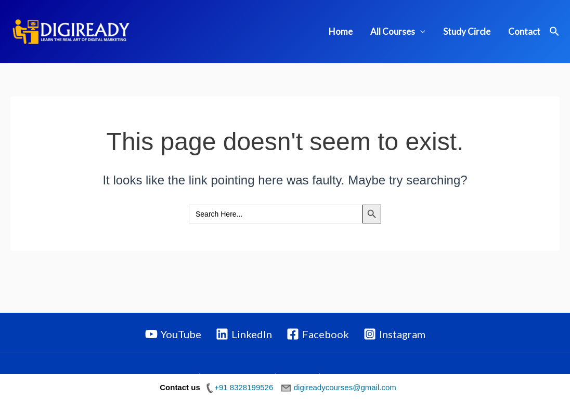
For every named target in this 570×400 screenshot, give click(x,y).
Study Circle (466, 31)
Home (341, 31)
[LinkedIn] (244, 334)
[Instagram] (394, 334)
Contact (524, 31)
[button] (554, 31)
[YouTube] (173, 334)
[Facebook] (317, 334)
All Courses (392, 31)
